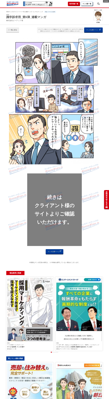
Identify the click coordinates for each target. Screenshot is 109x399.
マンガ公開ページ (93, 30)
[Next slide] (100, 293)
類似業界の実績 (15, 273)
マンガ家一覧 (87, 4)
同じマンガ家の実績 (15, 315)
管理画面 (106, 1)
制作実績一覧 (73, 4)
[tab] (51, 308)
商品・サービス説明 (50, 11)
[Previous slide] (8, 293)
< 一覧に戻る (12, 30)
